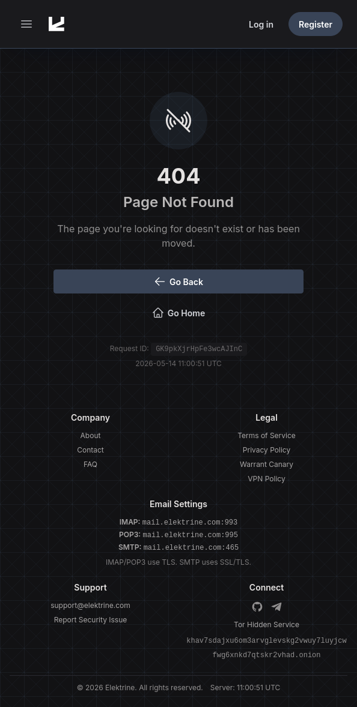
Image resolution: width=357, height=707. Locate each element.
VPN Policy (266, 478)
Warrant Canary (266, 464)
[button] (26, 24)
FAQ (90, 464)
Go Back (178, 281)
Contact (90, 449)
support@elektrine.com (90, 605)
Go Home (178, 313)
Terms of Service (266, 435)
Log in (261, 24)
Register (315, 24)
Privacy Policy (266, 449)
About (91, 435)
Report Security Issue (90, 619)
